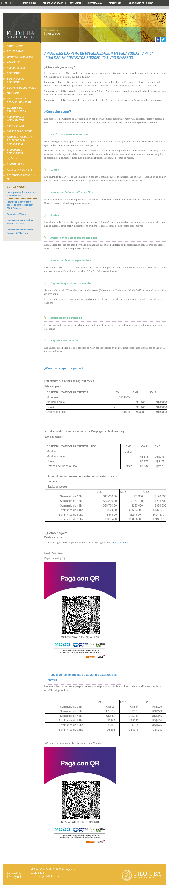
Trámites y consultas (20, 57)
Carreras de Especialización (16, 109)
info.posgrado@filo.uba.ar (47, 876)
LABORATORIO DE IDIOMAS (140, 3)
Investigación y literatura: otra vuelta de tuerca (21, 194)
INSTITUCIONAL (29, 3)
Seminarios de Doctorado (15, 80)
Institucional (15, 46)
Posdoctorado (16, 67)
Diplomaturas (15, 126)
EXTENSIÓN (75, 3)
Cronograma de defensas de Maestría (20, 100)
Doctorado (13, 73)
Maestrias (13, 93)
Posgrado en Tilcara (16, 214)
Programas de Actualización (15, 118)
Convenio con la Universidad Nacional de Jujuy (20, 222)
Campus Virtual (16, 164)
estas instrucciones (119, 542)
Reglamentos (15, 51)
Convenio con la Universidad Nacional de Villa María (20, 231)
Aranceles (13, 62)
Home (9, 3)
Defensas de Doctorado (21, 87)
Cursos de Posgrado (19, 131)
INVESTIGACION (94, 3)
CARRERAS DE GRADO (53, 3)
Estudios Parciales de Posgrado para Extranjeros (20, 140)
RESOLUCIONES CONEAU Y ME (21, 177)
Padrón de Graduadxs (20, 170)
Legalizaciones (13, 158)
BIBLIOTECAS (115, 3)
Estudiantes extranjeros (15, 151)
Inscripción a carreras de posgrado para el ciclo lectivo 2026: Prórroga (21, 205)
